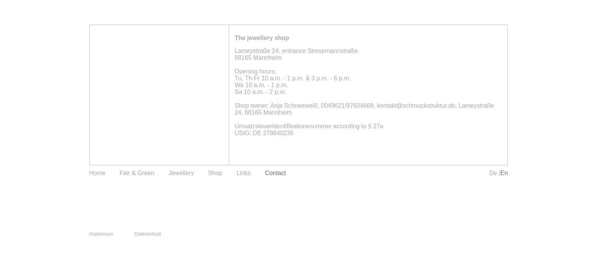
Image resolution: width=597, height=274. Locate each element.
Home (97, 173)
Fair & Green (137, 173)
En (504, 173)
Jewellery (181, 173)
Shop (215, 173)
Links (243, 173)
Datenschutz (147, 234)
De (494, 173)
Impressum (101, 234)
